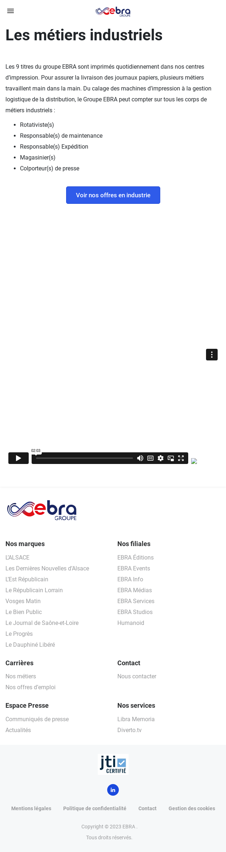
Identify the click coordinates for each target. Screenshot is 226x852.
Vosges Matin (23, 601)
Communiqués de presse (37, 719)
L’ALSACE (17, 557)
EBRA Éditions (135, 557)
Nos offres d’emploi (30, 687)
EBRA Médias (134, 590)
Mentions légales (31, 808)
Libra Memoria (136, 719)
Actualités (18, 730)
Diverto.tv (129, 730)
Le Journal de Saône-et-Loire (41, 622)
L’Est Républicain (26, 579)
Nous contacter (136, 676)
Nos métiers (20, 676)
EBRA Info (130, 579)
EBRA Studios (135, 612)
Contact (147, 808)
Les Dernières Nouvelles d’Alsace (47, 568)
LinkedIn (113, 790)
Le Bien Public (23, 612)
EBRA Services (135, 601)
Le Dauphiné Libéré (30, 644)
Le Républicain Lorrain (34, 590)
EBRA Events (133, 568)
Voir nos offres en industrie (113, 195)
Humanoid (130, 622)
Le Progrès (19, 633)
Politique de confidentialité (94, 808)
